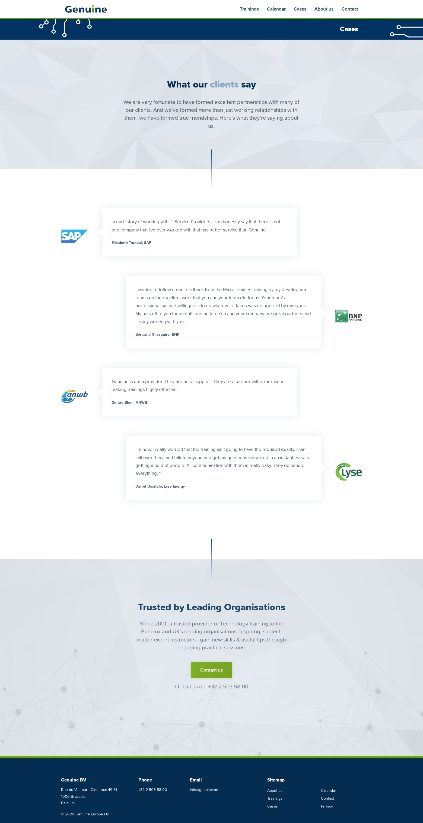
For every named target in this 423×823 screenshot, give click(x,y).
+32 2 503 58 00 (152, 789)
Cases (300, 9)
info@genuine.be (204, 789)
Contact (350, 9)
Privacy (327, 806)
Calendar (276, 9)
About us (323, 9)
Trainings (249, 9)
